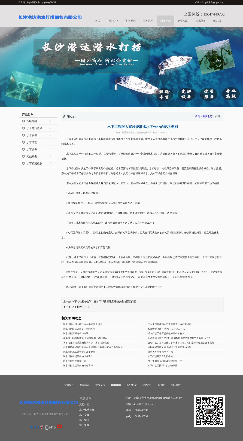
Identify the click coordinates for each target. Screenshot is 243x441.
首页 (97, 20)
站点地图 (176, 385)
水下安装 (31, 135)
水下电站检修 (34, 128)
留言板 (220, 2)
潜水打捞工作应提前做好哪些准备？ (166, 333)
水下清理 (31, 142)
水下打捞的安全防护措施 (160, 356)
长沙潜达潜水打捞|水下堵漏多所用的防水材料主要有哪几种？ (179, 338)
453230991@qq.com (143, 404)
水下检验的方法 (80, 307)
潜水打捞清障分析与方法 (75, 333)
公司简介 (199, 2)
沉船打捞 (31, 121)
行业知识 (183, 20)
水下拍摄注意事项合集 (74, 361)
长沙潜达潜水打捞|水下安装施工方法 (166, 329)
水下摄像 (31, 149)
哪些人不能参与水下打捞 (160, 351)
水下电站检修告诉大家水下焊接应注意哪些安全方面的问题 (104, 301)
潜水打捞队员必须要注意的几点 (79, 329)
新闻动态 (165, 20)
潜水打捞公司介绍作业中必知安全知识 (82, 324)
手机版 (52, 427)
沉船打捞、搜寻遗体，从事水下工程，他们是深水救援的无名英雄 (181, 342)
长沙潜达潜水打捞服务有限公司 (137, 132)
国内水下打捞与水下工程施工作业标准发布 (169, 324)
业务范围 (148, 20)
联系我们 (210, 2)
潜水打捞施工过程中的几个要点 (79, 351)
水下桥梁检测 (34, 163)
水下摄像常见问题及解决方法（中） (166, 361)
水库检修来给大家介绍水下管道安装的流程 (169, 347)
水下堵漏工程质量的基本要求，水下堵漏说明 (86, 342)
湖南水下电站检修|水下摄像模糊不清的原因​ (85, 338)
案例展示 (130, 20)
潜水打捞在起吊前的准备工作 (78, 356)
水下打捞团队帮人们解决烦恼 (163, 365)
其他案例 (31, 156)
